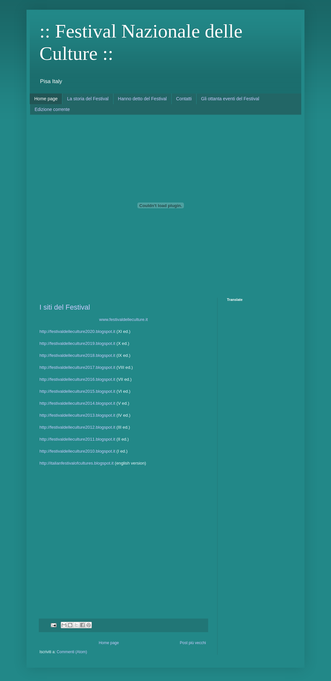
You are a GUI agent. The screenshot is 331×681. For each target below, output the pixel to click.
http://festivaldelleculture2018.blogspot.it (77, 355)
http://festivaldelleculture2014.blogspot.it (77, 403)
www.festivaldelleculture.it (123, 319)
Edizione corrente (52, 109)
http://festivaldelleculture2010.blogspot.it (77, 451)
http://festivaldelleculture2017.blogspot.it (77, 367)
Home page (46, 98)
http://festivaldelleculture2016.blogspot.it (77, 379)
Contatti (184, 98)
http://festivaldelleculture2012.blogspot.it (77, 427)
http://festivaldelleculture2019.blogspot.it (77, 343)
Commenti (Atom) (72, 652)
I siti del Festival (64, 307)
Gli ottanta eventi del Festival (230, 98)
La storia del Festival (87, 98)
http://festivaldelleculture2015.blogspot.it (77, 391)
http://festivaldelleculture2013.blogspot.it (77, 415)
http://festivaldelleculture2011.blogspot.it (77, 439)
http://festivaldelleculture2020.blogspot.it (77, 331)
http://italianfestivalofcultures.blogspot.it (76, 463)
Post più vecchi (193, 643)
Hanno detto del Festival (142, 98)
